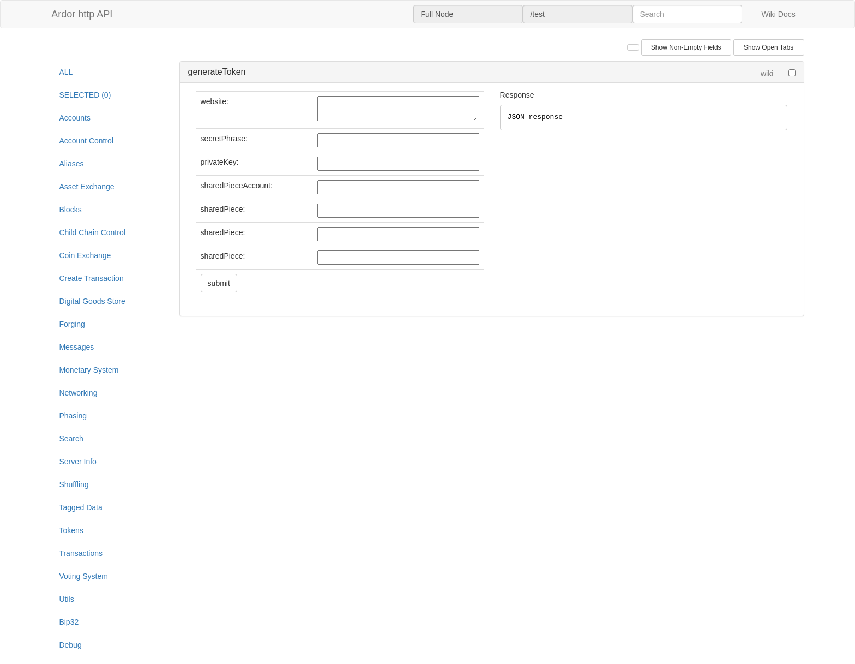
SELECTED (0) (85, 95)
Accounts (75, 117)
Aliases (71, 163)
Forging (72, 324)
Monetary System (88, 370)
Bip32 (69, 622)
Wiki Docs (778, 14)
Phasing (73, 415)
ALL (66, 72)
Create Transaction (91, 278)
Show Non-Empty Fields (686, 47)
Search (71, 438)
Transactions (81, 553)
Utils (66, 599)
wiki (767, 73)
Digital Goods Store (92, 301)
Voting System (83, 576)
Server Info (77, 461)
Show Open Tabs (768, 47)
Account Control (86, 140)
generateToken (217, 71)
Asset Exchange (86, 186)
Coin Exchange (85, 255)
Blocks (70, 209)
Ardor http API (81, 14)
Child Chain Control (92, 232)
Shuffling (73, 484)
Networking (78, 392)
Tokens (71, 530)
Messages (76, 347)
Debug (70, 645)
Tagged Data (80, 507)
